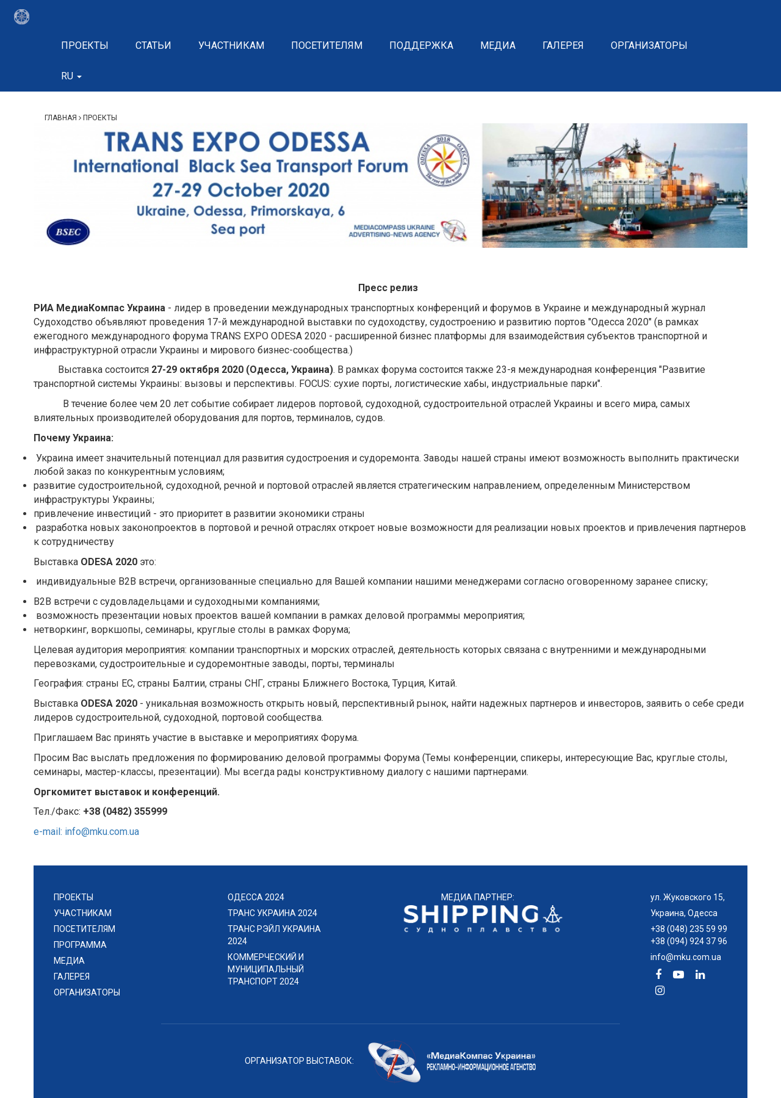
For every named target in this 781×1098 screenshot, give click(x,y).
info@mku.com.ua (685, 957)
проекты (73, 897)
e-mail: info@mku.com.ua (86, 831)
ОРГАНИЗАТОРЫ (87, 992)
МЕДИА (69, 961)
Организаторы (649, 45)
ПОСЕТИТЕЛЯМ (84, 929)
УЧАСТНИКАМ (83, 913)
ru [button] (71, 76)
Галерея (563, 45)
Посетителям (326, 45)
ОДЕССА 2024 (256, 897)
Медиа (498, 45)
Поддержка (421, 45)
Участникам (231, 45)
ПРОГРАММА (80, 945)
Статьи (153, 45)
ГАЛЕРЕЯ (72, 976)
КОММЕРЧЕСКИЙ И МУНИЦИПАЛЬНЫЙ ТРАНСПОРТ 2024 (266, 969)
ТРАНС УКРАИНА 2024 (272, 913)
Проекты (85, 45)
